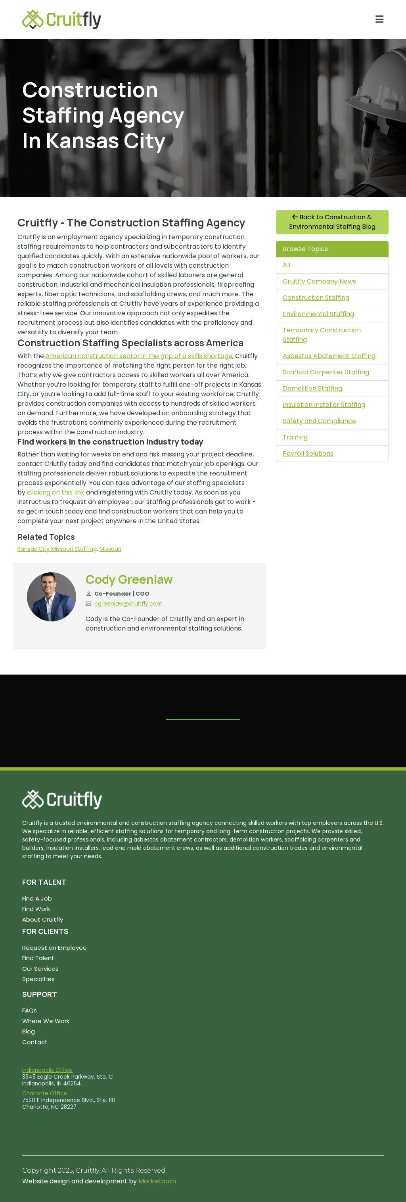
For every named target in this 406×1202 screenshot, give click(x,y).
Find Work (36, 909)
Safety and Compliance (319, 421)
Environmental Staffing (318, 313)
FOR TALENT (44, 882)
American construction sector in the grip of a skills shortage (139, 355)
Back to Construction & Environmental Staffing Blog (332, 222)
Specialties (38, 979)
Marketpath (157, 1181)
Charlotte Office (44, 1093)
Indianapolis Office (47, 1070)
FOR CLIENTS (45, 931)
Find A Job (37, 898)
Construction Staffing (316, 297)
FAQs (29, 1010)
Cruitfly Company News (319, 281)
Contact (35, 1042)
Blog (28, 1031)
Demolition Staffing (312, 388)
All (286, 265)
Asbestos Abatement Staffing (329, 355)
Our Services (40, 968)
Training (295, 437)
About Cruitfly (42, 919)
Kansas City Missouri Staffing (57, 549)
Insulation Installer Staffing (324, 404)
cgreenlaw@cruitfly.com (128, 604)
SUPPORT (39, 994)
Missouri (110, 549)
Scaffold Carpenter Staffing (326, 372)
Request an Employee (54, 947)
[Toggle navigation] (379, 19)
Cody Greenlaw (129, 579)
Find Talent (38, 958)
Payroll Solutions (308, 453)
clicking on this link (55, 492)
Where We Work (45, 1021)
